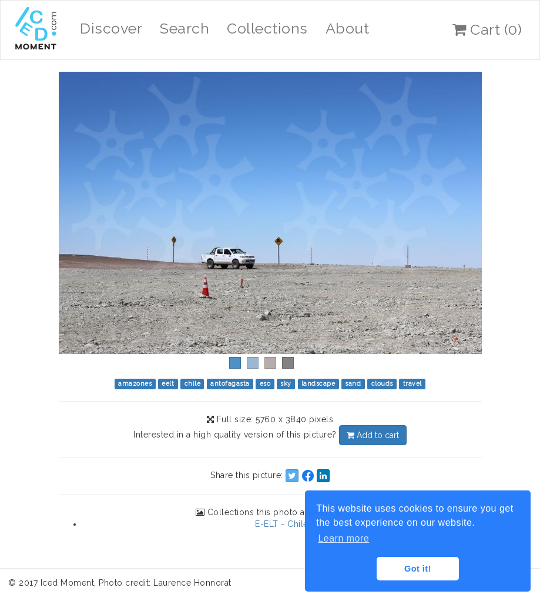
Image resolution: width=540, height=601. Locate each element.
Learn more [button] (343, 538)
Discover (111, 28)
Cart (487, 29)
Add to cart (373, 435)
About (348, 28)
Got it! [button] (417, 568)
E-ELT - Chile (281, 524)
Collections (267, 28)
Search (184, 28)
